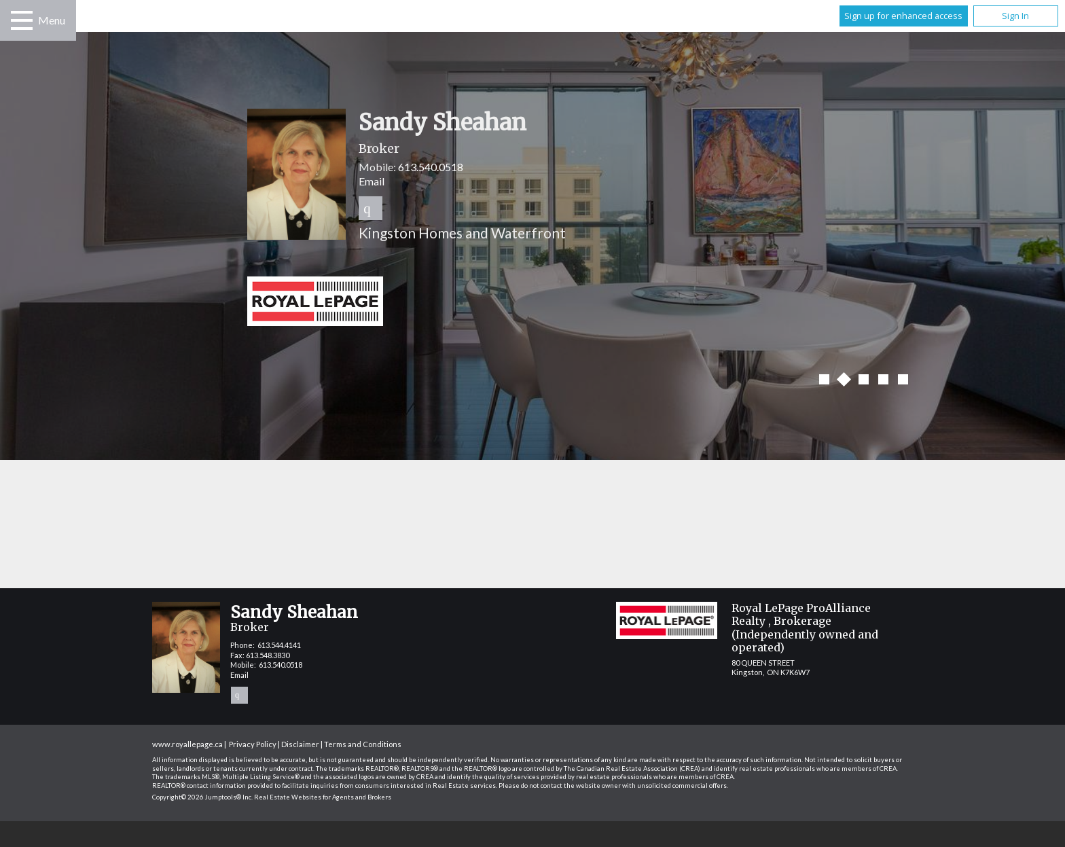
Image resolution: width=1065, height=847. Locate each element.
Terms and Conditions (362, 744)
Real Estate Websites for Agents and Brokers (322, 797)
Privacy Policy (252, 744)
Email (371, 181)
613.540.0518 (430, 166)
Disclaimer (300, 744)
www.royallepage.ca (187, 744)
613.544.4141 (279, 645)
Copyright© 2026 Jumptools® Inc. (202, 797)
